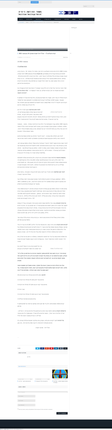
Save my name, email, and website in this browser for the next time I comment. (35, 409)
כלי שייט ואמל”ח (47, 19)
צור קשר (80, 19)
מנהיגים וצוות (38, 19)
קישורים (73, 19)
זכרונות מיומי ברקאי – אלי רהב (24, 381)
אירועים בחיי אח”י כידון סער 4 (42, 381)
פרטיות (1, 429)
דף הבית (21, 19)
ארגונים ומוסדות (57, 19)
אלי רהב (20, 57)
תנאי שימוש (6, 429)
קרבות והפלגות (29, 19)
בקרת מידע (66, 19)
